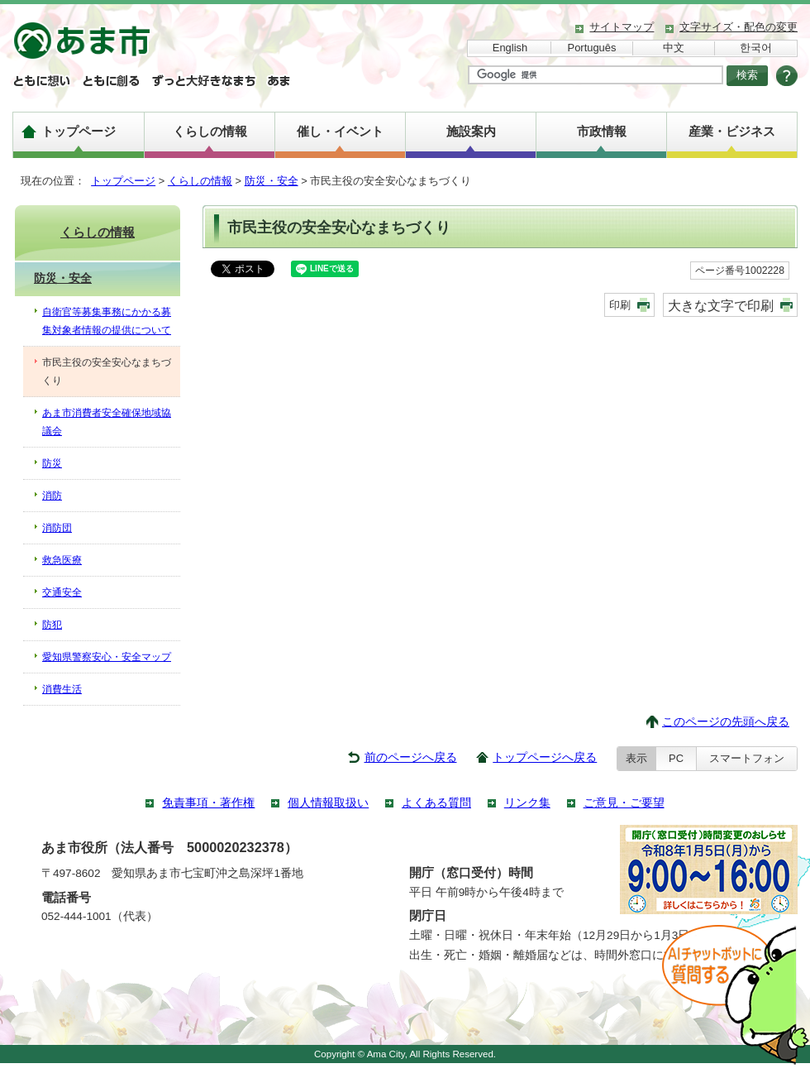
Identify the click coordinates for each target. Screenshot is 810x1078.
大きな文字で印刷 (721, 305)
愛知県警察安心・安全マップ (106, 657)
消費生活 (62, 689)
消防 (52, 495)
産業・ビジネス (731, 131)
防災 (52, 463)
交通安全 (62, 592)
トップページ (78, 131)
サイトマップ (621, 27)
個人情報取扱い (328, 803)
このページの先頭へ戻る (725, 722)
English (510, 47)
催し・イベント (340, 131)
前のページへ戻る (410, 757)
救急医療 (62, 560)
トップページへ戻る (545, 757)
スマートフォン (746, 758)
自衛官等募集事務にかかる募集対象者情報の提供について (106, 321)
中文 (673, 47)
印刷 (620, 305)
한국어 (756, 47)
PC (676, 758)
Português (592, 47)
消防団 (57, 528)
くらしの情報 (210, 131)
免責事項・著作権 (208, 803)
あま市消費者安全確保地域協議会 (106, 422)
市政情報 (602, 131)
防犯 (52, 624)
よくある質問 (436, 803)
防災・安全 (271, 181)
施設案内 (471, 131)
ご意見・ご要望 (624, 803)
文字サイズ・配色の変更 (738, 27)
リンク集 (527, 803)
